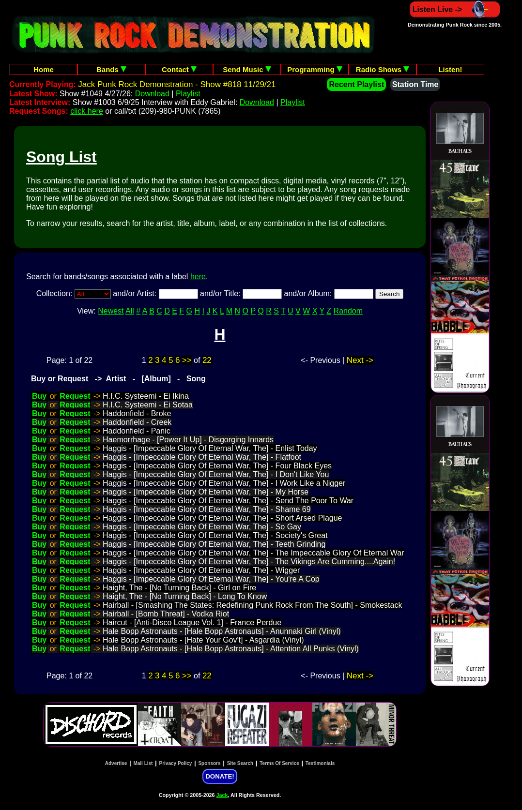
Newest (110, 311)
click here (86, 111)
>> (187, 360)
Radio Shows (382, 69)
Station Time (415, 84)
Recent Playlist (356, 84)
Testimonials (320, 763)
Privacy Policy (175, 763)
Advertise (116, 763)
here (198, 276)
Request (75, 396)
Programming (314, 69)
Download (152, 94)
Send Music (247, 69)
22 (207, 360)
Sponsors (209, 763)
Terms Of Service (279, 763)
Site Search (240, 763)
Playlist (188, 94)
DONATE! (219, 776)
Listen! (450, 69)
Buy (39, 396)
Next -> (360, 360)
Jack (222, 795)
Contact (179, 69)
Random (348, 311)
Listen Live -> (455, 9)
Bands (111, 69)
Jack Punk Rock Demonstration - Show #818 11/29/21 (177, 84)
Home (43, 69)
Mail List (143, 763)
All (129, 311)
